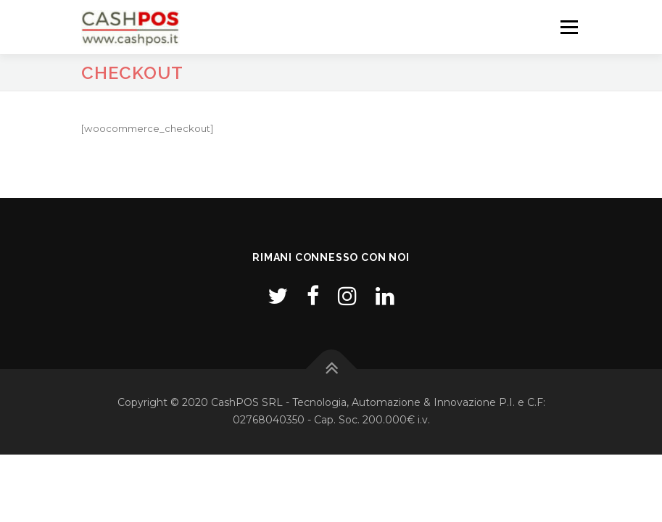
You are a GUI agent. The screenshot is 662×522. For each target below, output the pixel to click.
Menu (569, 27)
